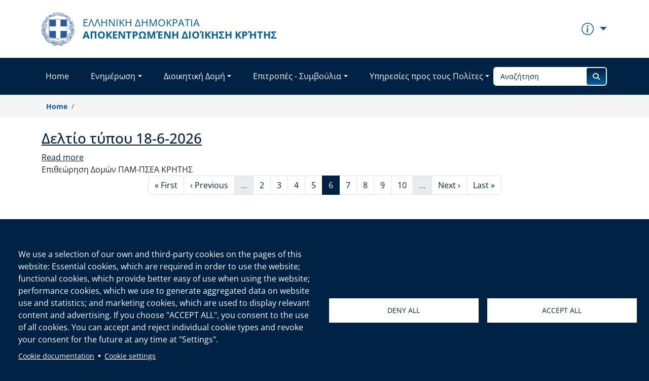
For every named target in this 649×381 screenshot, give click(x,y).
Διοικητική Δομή (194, 76)
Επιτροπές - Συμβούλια (297, 76)
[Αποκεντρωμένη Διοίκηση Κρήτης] (159, 29)
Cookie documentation (56, 356)
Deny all (403, 310)
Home (57, 76)
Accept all (562, 310)
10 (405, 185)
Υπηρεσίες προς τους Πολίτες (426, 76)
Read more (63, 157)
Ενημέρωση (113, 76)
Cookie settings (130, 356)
